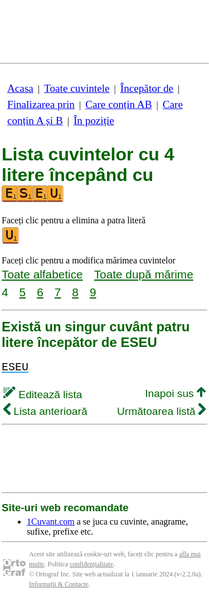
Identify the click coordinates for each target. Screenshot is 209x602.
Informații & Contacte (59, 584)
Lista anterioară (45, 411)
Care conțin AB (118, 104)
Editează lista (42, 394)
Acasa (20, 88)
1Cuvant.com (51, 521)
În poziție (94, 120)
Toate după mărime (143, 274)
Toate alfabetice (42, 274)
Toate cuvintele (76, 88)
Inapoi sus (175, 393)
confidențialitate (91, 564)
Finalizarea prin (41, 104)
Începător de (146, 88)
